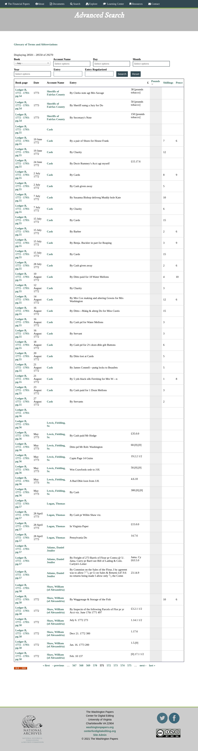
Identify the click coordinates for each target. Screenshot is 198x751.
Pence (179, 82)
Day (95, 59)
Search (76, 4)
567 (74, 665)
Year (16, 69)
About (41, 4)
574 (122, 665)
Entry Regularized (96, 69)
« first (46, 665)
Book (17, 59)
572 (109, 665)
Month (137, 59)
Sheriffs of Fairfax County (56, 93)
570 (95, 665)
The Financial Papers (18, 4)
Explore (92, 4)
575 (129, 665)
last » (152, 665)
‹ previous (58, 665)
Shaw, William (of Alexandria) (56, 588)
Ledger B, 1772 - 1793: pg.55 (22, 129)
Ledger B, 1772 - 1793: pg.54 (22, 92)
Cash (50, 129)
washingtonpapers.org (100, 727)
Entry (57, 69)
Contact (155, 4)
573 (116, 665)
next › (143, 665)
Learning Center (115, 4)
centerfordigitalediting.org (100, 731)
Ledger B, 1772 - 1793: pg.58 (22, 588)
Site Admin (100, 734)
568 (81, 665)
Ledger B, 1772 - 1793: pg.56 (22, 412)
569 (88, 665)
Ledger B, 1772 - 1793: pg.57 (22, 503)
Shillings (168, 82)
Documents (58, 4)
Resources (137, 4)
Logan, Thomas (56, 503)
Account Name (62, 59)
